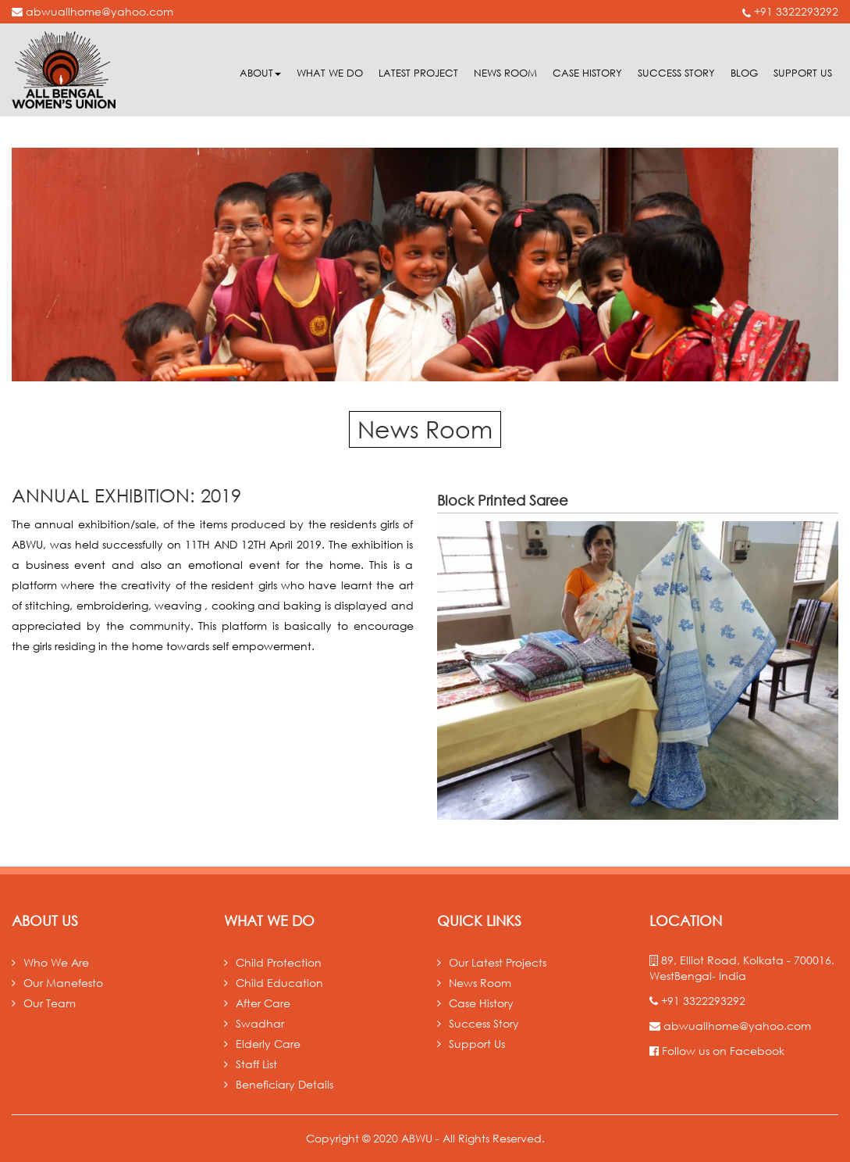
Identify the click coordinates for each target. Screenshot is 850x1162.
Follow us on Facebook (716, 1050)
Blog (744, 72)
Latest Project (418, 72)
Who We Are (56, 962)
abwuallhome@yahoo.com (92, 11)
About (260, 72)
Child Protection (279, 962)
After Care (263, 1003)
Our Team (49, 1003)
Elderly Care (268, 1043)
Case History (587, 72)
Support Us (803, 72)
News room (505, 72)
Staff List (256, 1064)
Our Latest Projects (497, 962)
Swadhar (260, 1023)
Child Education (279, 982)
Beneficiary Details (284, 1084)
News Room (480, 982)
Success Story (676, 72)
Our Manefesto (63, 982)
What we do (330, 72)
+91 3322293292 (790, 11)
